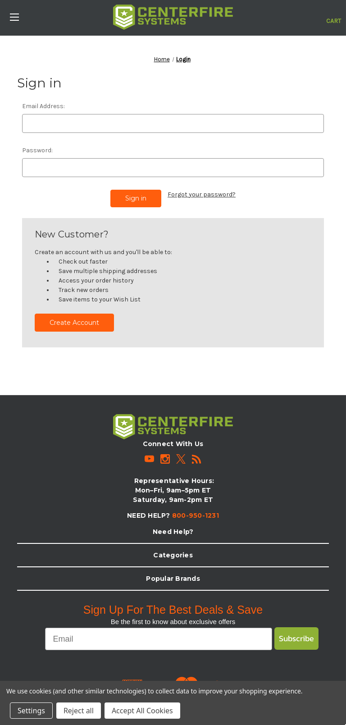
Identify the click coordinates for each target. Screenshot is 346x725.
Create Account (74, 321)
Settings (31, 711)
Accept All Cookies (142, 711)
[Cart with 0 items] (333, 16)
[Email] (158, 637)
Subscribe (296, 637)
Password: (37, 150)
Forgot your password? (202, 194)
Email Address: (43, 106)
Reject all (79, 711)
